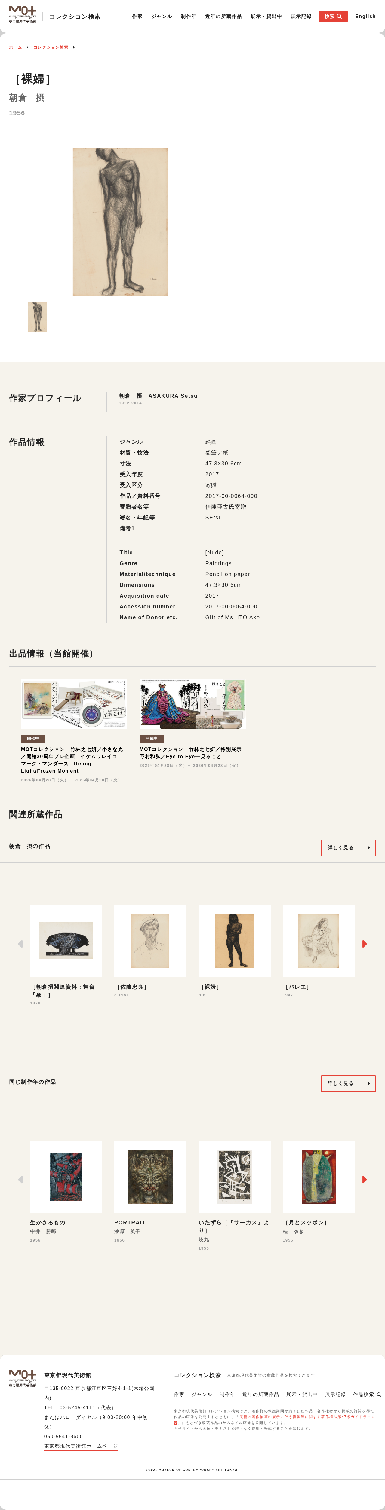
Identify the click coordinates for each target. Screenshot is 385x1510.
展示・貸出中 (266, 16)
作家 (137, 16)
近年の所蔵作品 (223, 16)
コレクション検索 (51, 47)
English (365, 16)
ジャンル (161, 16)
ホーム (15, 47)
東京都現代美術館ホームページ (81, 1446)
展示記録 (301, 16)
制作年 (189, 16)
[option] (120, 222)
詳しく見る (341, 847)
